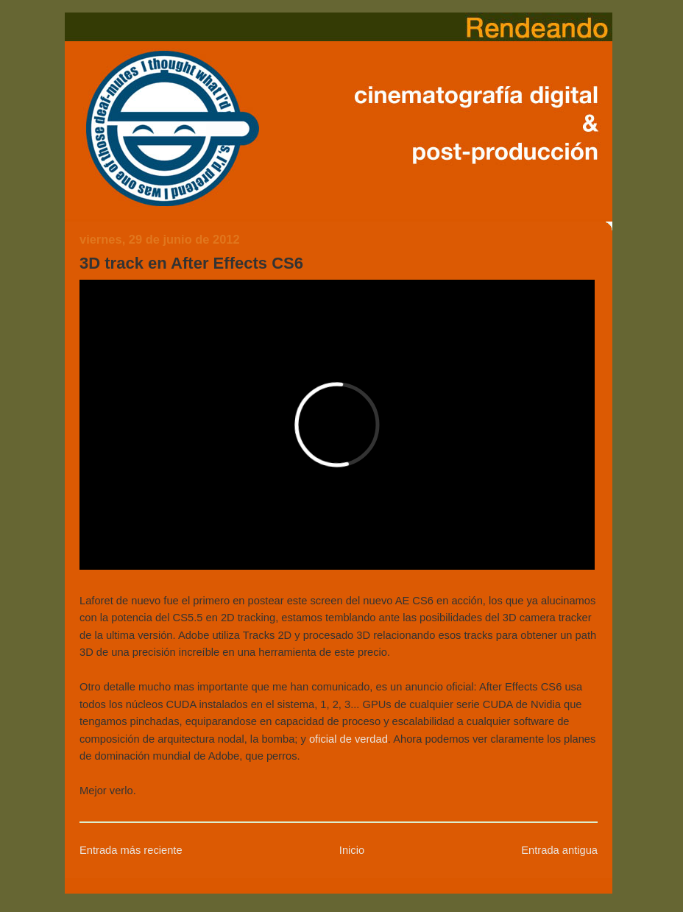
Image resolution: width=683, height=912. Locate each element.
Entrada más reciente (131, 850)
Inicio (351, 850)
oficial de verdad (348, 739)
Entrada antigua (559, 850)
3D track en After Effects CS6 (191, 263)
